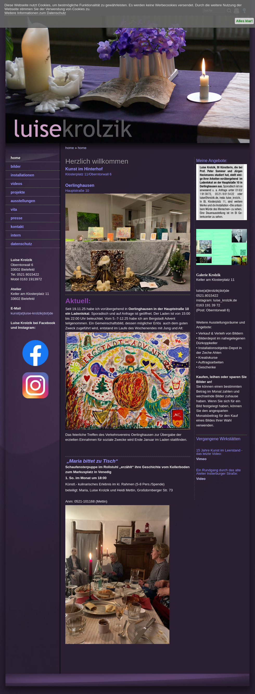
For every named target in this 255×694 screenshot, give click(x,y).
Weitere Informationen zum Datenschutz (35, 13)
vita (14, 209)
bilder (16, 166)
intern (16, 235)
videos (16, 184)
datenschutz (21, 244)
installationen (22, 175)
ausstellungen (23, 201)
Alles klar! (244, 21)
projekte (18, 192)
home (69, 148)
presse (16, 218)
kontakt (17, 227)
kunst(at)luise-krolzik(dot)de (32, 313)
